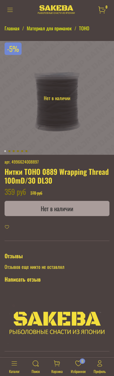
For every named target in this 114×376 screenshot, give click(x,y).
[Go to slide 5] (22, 151)
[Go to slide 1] (5, 151)
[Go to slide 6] (26, 151)
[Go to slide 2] (9, 151)
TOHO (84, 28)
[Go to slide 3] (13, 151)
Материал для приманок (49, 28)
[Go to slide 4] (18, 151)
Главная (12, 28)
